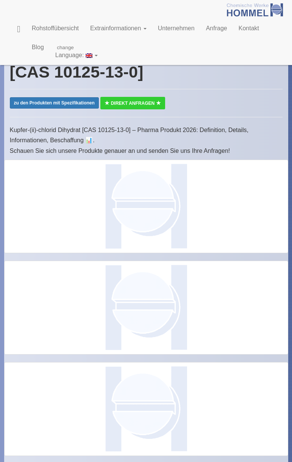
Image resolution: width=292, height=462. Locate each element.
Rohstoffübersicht (55, 28)
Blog (38, 47)
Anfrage (216, 28)
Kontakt (249, 28)
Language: (76, 51)
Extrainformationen (118, 28)
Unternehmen (176, 28)
